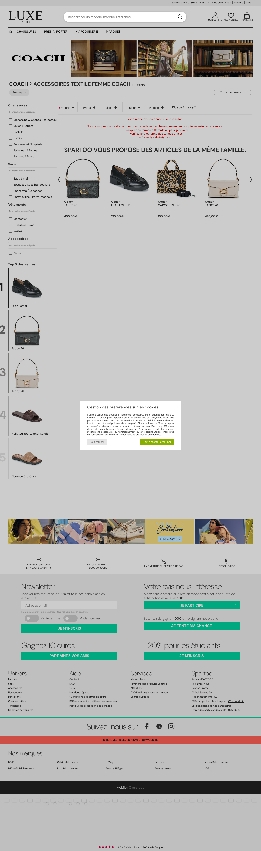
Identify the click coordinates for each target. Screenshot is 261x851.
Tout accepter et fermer (157, 441)
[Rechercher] (180, 17)
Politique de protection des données (141, 434)
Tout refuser (97, 441)
